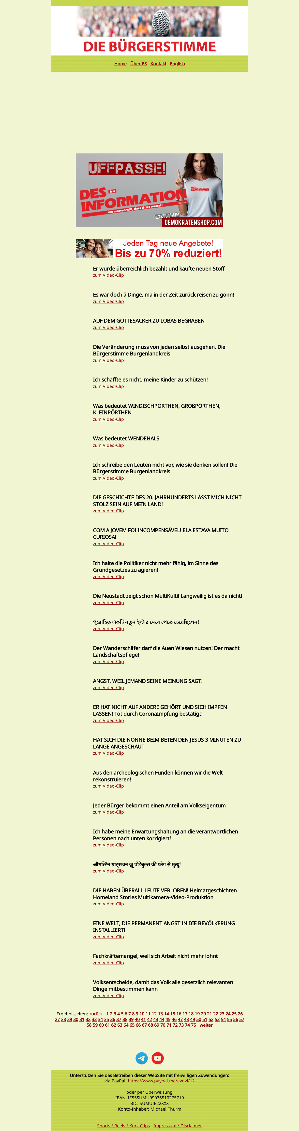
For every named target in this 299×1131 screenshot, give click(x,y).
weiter (206, 1025)
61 (107, 1025)
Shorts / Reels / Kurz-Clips (123, 1126)
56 (235, 1019)
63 (119, 1025)
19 (197, 1014)
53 (217, 1019)
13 (160, 1014)
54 (223, 1019)
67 (144, 1025)
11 (148, 1014)
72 (175, 1025)
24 (227, 1014)
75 (193, 1025)
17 (184, 1014)
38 (124, 1019)
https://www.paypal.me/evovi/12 (161, 1081)
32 (88, 1019)
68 (150, 1025)
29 (69, 1019)
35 (106, 1019)
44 (161, 1019)
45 (167, 1019)
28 (63, 1019)
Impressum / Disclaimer (177, 1126)
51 (204, 1019)
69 (156, 1025)
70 (162, 1025)
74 (187, 1025)
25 (234, 1014)
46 (174, 1019)
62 (113, 1025)
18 (191, 1014)
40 (137, 1019)
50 (198, 1019)
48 (186, 1019)
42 (149, 1019)
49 (192, 1019)
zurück (96, 1014)
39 (131, 1019)
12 (154, 1014)
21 (209, 1014)
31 (81, 1019)
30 (75, 1019)
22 (215, 1014)
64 (125, 1025)
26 (240, 1014)
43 (155, 1019)
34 (100, 1019)
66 (138, 1025)
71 (168, 1025)
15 (172, 1014)
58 (89, 1025)
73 (181, 1025)
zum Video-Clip (108, 275)
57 (241, 1019)
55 (229, 1019)
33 (94, 1019)
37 (118, 1019)
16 (178, 1014)
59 (95, 1025)
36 (112, 1019)
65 (132, 1025)
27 (57, 1019)
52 (211, 1019)
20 (203, 1014)
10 (141, 1014)
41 (143, 1019)
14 (166, 1014)
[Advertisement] (149, 109)
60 (101, 1025)
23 (221, 1014)
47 (180, 1019)
